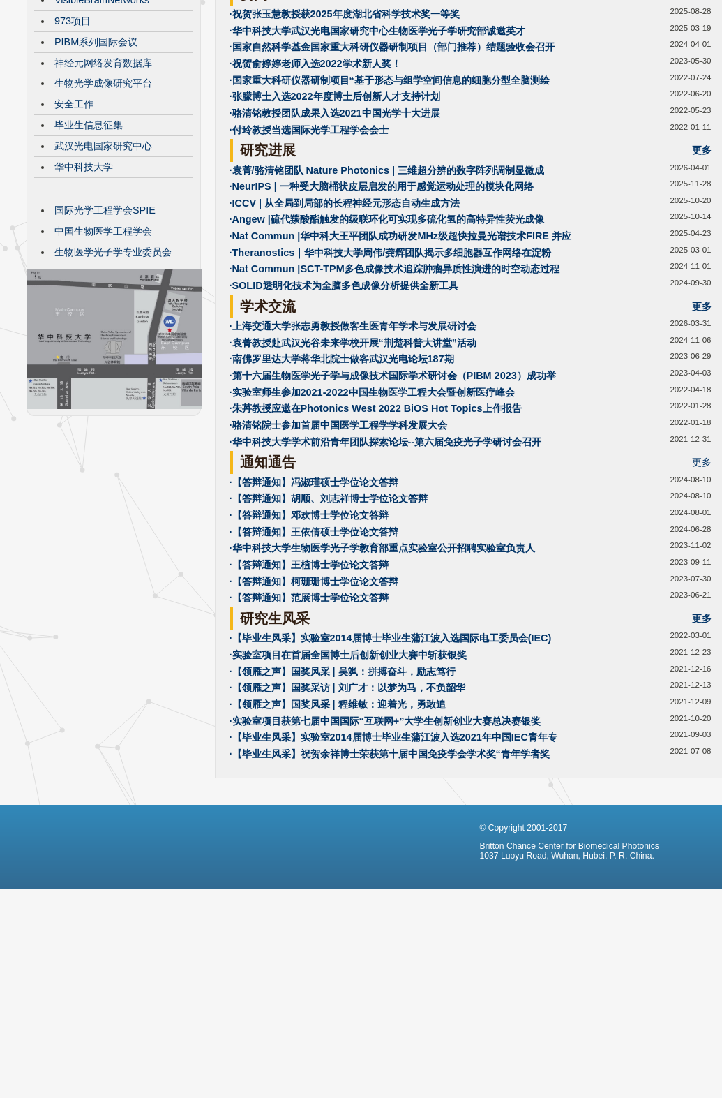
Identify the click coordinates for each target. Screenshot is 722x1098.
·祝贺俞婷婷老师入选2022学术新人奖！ (315, 168)
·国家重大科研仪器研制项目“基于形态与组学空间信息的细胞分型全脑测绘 (390, 185)
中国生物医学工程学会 (103, 335)
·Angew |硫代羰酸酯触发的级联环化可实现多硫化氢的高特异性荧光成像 (387, 323)
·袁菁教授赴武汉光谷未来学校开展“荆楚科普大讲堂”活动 (353, 447)
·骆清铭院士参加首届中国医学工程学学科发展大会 (338, 529)
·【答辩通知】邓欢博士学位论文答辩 (309, 619)
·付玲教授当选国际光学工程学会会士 (309, 234)
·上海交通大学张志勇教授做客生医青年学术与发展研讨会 (353, 430)
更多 (702, 99)
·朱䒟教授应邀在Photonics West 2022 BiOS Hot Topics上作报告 (376, 513)
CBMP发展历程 (88, 83)
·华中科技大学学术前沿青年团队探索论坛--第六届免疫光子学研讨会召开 (386, 546)
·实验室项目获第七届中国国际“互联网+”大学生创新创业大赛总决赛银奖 (385, 825)
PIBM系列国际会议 (95, 146)
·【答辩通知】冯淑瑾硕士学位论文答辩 (314, 587)
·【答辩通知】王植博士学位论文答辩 (309, 669)
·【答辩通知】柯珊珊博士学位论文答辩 (314, 686)
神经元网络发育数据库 (103, 167)
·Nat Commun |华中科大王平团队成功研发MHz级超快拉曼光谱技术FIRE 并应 (400, 340)
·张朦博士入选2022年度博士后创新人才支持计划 (335, 201)
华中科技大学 (83, 271)
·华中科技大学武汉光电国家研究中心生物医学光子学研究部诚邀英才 (377, 135)
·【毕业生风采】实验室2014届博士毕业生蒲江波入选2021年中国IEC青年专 (393, 841)
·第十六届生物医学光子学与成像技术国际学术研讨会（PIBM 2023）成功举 (393, 480)
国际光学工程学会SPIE (105, 314)
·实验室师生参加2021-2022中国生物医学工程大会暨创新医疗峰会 (372, 497)
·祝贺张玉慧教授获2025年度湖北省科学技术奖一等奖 (345, 118)
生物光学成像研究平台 (103, 187)
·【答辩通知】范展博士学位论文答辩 (309, 702)
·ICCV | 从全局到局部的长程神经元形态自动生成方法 (345, 307)
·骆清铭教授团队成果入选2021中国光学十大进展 (335, 217)
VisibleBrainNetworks (101, 104)
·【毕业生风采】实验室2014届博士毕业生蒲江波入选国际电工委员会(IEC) (391, 742)
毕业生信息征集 (88, 229)
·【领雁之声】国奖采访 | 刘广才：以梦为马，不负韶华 (347, 792)
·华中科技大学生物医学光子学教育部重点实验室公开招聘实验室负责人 (382, 652)
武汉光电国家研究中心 (103, 250)
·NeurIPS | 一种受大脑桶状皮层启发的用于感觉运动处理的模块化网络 (382, 291)
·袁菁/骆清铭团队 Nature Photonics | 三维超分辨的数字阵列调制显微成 (387, 275)
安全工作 (73, 208)
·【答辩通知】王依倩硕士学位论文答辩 (314, 636)
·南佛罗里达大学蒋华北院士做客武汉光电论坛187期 (342, 463)
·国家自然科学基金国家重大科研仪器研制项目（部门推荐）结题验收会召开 (392, 151)
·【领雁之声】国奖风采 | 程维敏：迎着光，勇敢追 (338, 809)
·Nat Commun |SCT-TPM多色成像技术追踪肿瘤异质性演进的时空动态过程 (394, 373)
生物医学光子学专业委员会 (113, 356)
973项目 (72, 125)
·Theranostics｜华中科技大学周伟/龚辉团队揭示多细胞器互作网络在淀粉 (391, 357)
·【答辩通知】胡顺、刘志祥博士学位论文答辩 (329, 603)
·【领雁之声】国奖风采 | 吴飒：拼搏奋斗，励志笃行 (343, 776)
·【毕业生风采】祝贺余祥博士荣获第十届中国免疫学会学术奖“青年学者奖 (390, 858)
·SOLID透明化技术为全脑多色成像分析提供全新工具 (344, 390)
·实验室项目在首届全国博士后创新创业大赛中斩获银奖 (348, 759)
